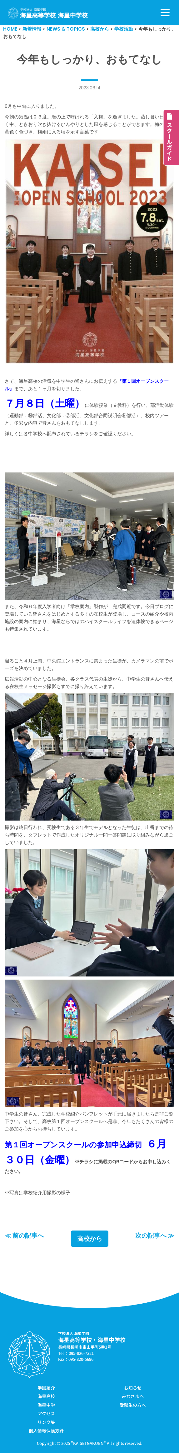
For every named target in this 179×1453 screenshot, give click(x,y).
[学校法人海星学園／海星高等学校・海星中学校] (48, 13)
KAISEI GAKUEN (88, 1443)
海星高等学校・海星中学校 (92, 1340)
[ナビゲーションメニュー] (165, 12)
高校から (89, 1238)
